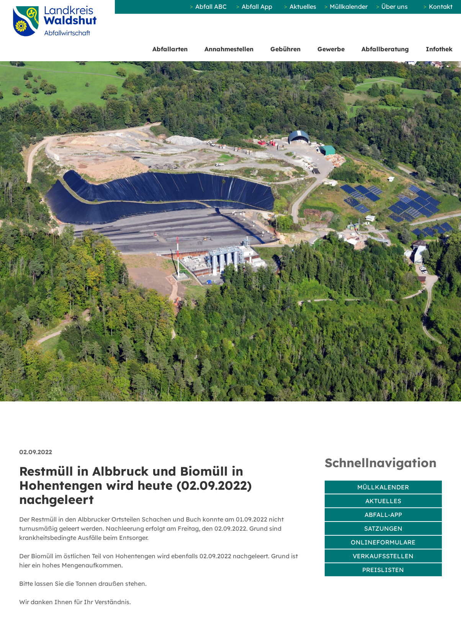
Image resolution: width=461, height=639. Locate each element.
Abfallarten (170, 49)
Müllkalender (349, 6)
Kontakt (441, 6)
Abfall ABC (211, 6)
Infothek (439, 49)
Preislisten (383, 570)
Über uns (394, 6)
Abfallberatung (385, 49)
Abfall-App (383, 514)
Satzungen (383, 528)
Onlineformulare (383, 542)
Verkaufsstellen (383, 556)
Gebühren (285, 49)
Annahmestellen (228, 49)
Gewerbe (331, 49)
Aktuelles (302, 6)
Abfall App (257, 6)
